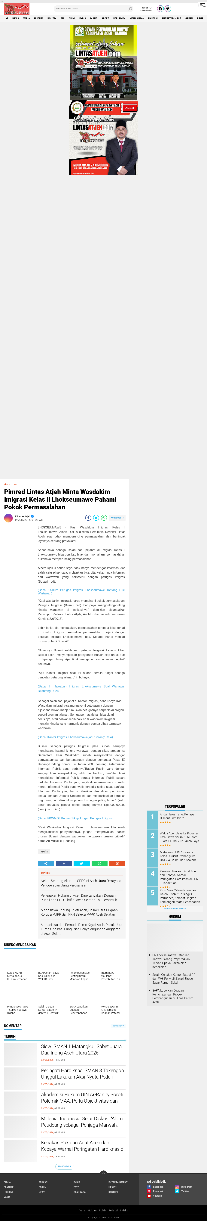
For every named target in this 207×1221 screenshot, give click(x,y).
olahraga (80, 1192)
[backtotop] (103, 1174)
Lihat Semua (64, 1166)
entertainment (171, 18)
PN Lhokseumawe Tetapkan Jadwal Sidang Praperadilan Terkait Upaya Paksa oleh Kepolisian (171, 961)
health (112, 1187)
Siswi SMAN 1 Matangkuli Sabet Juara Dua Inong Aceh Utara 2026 (81, 1050)
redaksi (113, 1192)
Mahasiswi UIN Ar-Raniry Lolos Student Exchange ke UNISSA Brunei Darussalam (178, 856)
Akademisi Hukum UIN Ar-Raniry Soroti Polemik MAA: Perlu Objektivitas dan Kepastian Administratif (82, 1101)
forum (43, 1187)
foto (76, 1187)
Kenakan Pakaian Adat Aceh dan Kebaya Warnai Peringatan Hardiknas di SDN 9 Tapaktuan (82, 1149)
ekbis (82, 18)
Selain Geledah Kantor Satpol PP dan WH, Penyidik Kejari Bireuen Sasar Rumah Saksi (173, 978)
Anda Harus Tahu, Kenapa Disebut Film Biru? (177, 816)
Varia (82, 1210)
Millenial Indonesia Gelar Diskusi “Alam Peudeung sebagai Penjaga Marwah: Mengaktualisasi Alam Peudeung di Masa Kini (82, 1128)
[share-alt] (46, 863)
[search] (93, 8)
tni (63, 18)
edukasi (153, 18)
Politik (102, 1210)
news (15, 18)
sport (105, 18)
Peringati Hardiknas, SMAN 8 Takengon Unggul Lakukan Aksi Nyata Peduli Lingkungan (82, 1077)
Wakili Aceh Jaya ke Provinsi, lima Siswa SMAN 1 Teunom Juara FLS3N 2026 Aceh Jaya (179, 837)
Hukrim (92, 1210)
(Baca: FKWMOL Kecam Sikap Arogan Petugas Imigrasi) (76, 818)
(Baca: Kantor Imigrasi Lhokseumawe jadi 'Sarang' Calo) (75, 737)
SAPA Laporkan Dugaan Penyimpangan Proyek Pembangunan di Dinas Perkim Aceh (172, 996)
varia (26, 18)
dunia (93, 18)
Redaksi (113, 1210)
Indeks (124, 1210)
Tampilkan (118, 1026)
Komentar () (117, 517)
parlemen (119, 18)
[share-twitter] (96, 518)
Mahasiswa (137, 18)
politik (51, 18)
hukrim (38, 18)
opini (72, 18)
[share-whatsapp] (104, 518)
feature (9, 1187)
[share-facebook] (88, 518)
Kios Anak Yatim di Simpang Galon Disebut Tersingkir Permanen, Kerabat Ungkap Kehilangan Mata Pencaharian (180, 896)
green (189, 18)
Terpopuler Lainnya (175, 909)
